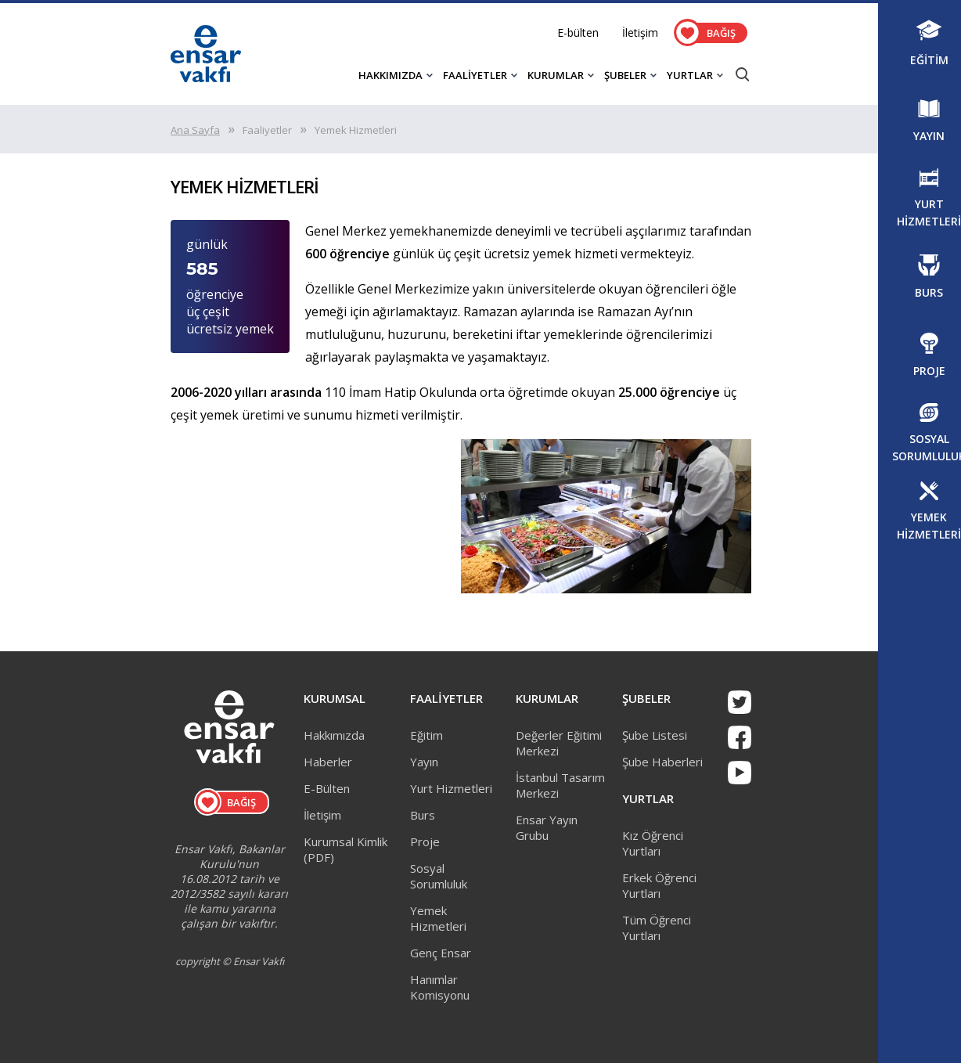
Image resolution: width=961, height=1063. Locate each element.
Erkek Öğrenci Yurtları (659, 885)
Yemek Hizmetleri (438, 918)
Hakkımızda (334, 735)
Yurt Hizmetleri (451, 788)
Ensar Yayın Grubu (547, 827)
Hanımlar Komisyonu (440, 987)
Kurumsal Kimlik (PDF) (345, 849)
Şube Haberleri (662, 761)
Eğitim (426, 735)
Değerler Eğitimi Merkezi (559, 743)
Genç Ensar (440, 952)
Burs (422, 815)
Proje (425, 841)
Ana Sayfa (195, 130)
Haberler (328, 761)
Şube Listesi (654, 735)
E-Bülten (327, 788)
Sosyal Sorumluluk (438, 876)
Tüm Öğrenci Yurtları (656, 927)
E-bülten (578, 32)
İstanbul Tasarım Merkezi (560, 785)
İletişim (640, 32)
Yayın (424, 761)
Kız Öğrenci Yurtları (652, 843)
